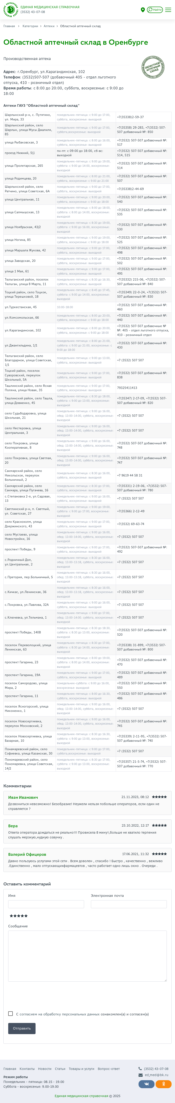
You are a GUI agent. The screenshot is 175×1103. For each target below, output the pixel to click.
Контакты (27, 1069)
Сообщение (18, 926)
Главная (9, 26)
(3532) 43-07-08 (153, 1069)
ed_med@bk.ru (153, 1075)
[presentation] (42, 996)
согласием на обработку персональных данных (60, 1014)
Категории (30, 26)
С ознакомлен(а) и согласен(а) (82, 1014)
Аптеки (49, 26)
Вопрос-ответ (109, 1069)
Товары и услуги (81, 1069)
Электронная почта (107, 895)
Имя (11, 895)
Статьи (60, 1069)
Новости (44, 1069)
